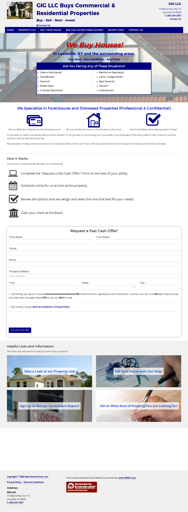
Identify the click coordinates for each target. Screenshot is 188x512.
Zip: (142, 282)
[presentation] (94, 276)
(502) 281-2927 (173, 15)
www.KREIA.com (127, 477)
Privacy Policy (62, 306)
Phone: (13, 259)
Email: (13, 248)
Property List (27, 30)
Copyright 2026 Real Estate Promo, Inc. (28, 476)
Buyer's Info (116, 30)
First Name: (16, 237)
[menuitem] (11, 30)
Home (10, 30)
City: (12, 282)
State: (85, 282)
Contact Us (43, 25)
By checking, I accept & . (41, 306)
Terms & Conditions (42, 306)
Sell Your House (50, 30)
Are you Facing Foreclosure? (85, 30)
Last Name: (103, 237)
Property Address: (19, 271)
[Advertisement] (94, 452)
